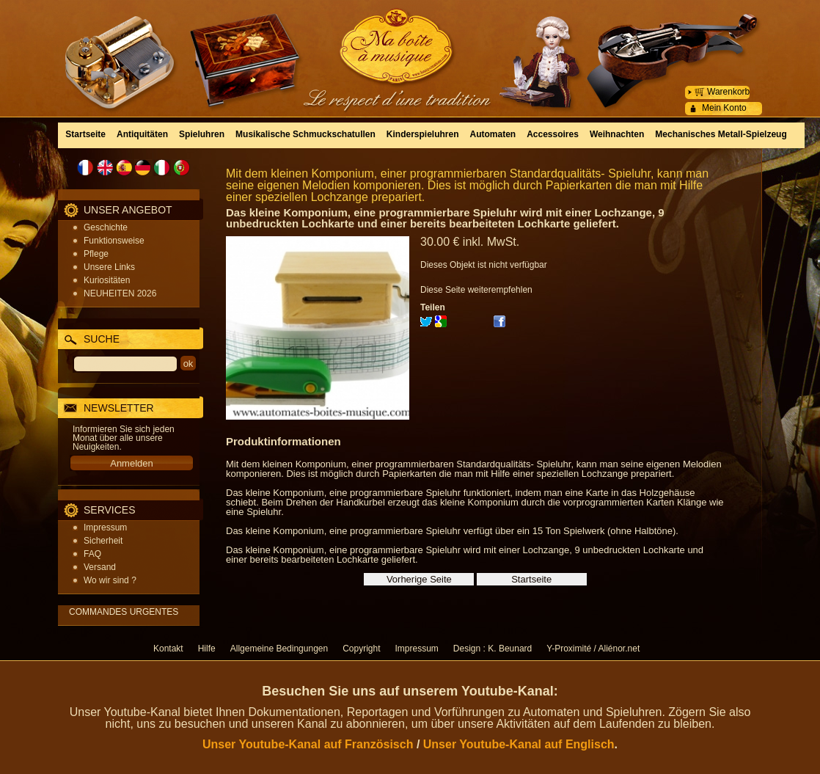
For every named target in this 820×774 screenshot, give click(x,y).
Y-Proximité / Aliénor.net (593, 648)
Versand (100, 567)
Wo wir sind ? (110, 580)
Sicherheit (103, 541)
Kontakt (168, 648)
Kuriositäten (107, 280)
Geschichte (106, 227)
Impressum (105, 527)
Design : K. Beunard (492, 648)
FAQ (92, 554)
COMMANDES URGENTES (123, 612)
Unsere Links (109, 267)
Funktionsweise (114, 241)
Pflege (96, 254)
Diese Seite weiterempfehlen (476, 290)
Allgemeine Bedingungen (279, 648)
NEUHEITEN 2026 (120, 293)
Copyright (361, 648)
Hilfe (207, 648)
